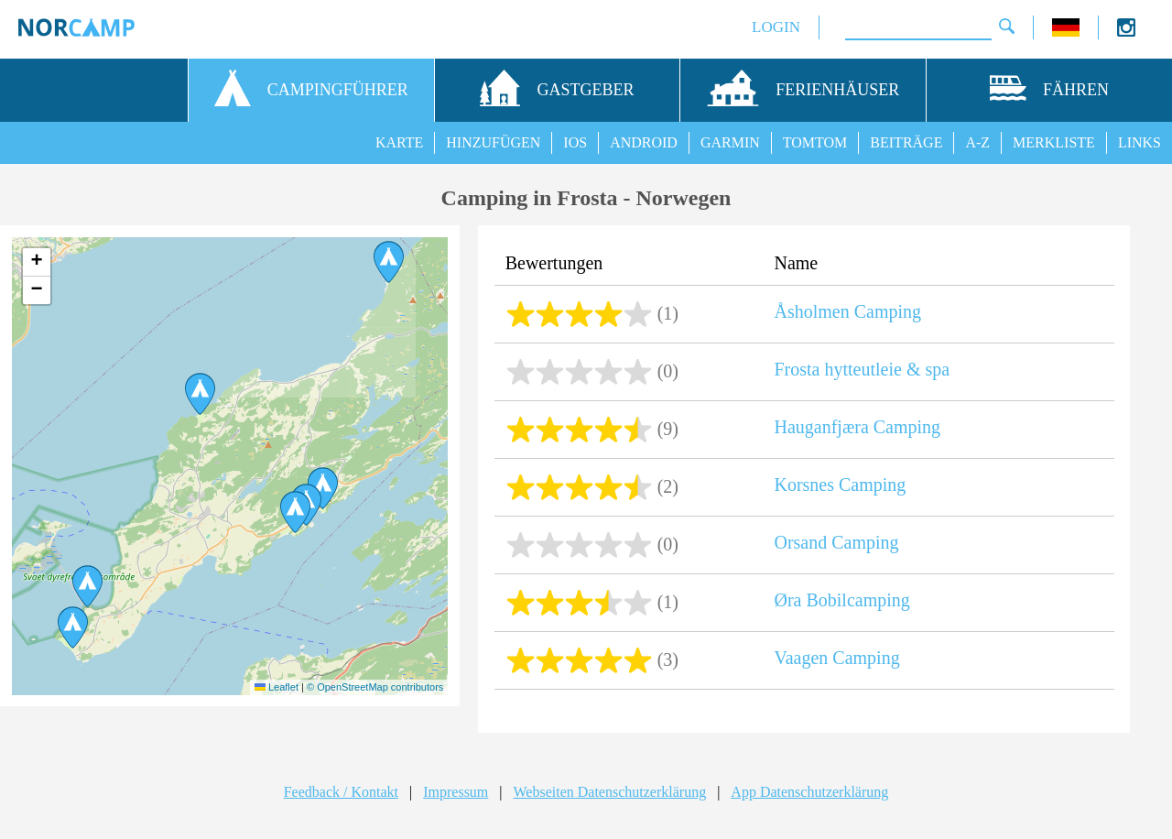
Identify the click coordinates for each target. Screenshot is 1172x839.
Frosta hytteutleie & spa (862, 369)
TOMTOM (815, 142)
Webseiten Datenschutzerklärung (610, 792)
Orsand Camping (836, 542)
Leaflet (276, 686)
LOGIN (776, 27)
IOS (575, 142)
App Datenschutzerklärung (809, 792)
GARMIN (730, 142)
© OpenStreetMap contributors (375, 686)
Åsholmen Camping (847, 311)
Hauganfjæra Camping (857, 427)
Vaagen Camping (836, 658)
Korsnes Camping (840, 484)
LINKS (1139, 142)
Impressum (455, 792)
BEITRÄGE (906, 142)
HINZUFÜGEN (493, 142)
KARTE (399, 142)
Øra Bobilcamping (841, 600)
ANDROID (644, 142)
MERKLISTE (1054, 142)
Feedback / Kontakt (341, 792)
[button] (389, 262)
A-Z (977, 142)
